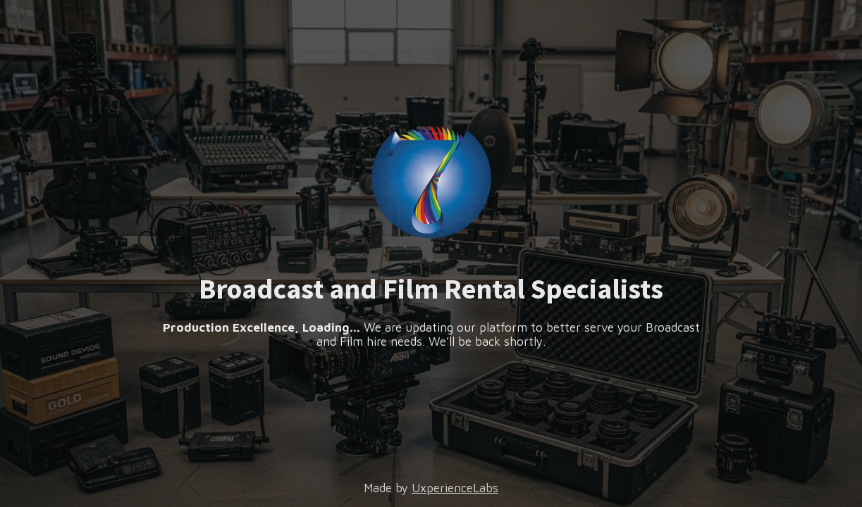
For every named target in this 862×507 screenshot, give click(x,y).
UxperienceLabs (455, 488)
